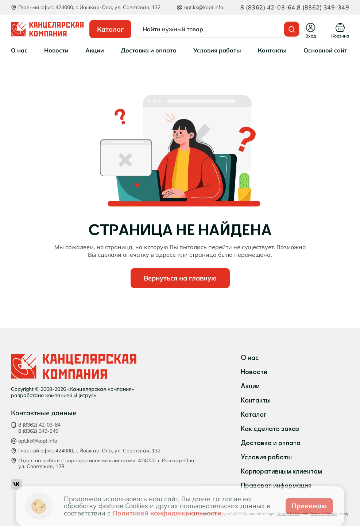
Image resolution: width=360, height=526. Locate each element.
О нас (250, 357)
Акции (250, 386)
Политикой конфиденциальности (166, 513)
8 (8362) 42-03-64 (267, 7)
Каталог (253, 414)
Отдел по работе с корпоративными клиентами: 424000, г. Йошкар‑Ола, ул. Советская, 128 (107, 464)
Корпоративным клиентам (281, 471)
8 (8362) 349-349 (323, 7)
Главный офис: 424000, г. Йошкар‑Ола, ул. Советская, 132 (89, 451)
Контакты (256, 400)
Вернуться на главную (180, 278)
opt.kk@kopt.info (203, 7)
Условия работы (266, 457)
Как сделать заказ (270, 428)
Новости (254, 372)
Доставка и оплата (271, 443)
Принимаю (309, 506)
